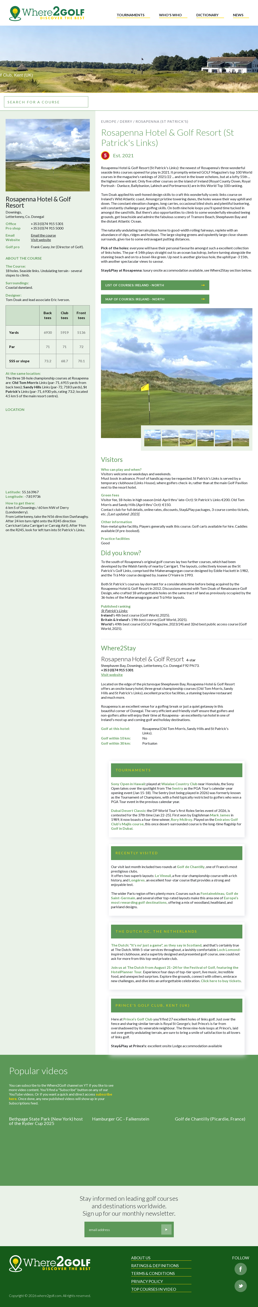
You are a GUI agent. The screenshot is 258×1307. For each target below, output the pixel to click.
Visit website (41, 240)
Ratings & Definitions (155, 1265)
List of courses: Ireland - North (155, 285)
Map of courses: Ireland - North (155, 299)
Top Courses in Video (153, 1289)
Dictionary (207, 15)
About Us (140, 1257)
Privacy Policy (147, 1281)
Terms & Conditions (153, 1273)
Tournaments (131, 15)
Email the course (43, 235)
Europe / (110, 121)
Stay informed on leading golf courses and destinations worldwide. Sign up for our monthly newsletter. (129, 1206)
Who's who (170, 15)
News (238, 15)
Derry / (127, 121)
